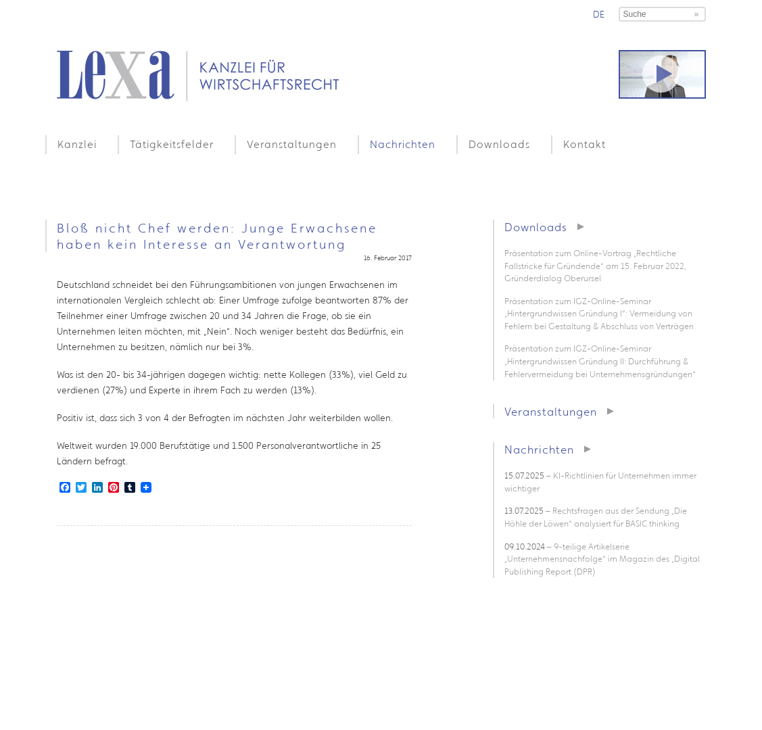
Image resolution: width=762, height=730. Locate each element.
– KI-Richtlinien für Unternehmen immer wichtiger (600, 482)
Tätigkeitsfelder (172, 144)
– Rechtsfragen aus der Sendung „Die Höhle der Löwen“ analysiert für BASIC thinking (595, 517)
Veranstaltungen (292, 144)
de (598, 14)
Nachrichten (402, 144)
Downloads (499, 144)
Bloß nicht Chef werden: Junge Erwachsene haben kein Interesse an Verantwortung (217, 236)
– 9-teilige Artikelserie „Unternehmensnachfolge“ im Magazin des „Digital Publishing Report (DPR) (602, 559)
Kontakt (584, 144)
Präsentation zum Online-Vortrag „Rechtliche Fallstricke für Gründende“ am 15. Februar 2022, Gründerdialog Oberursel (595, 265)
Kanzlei (77, 144)
